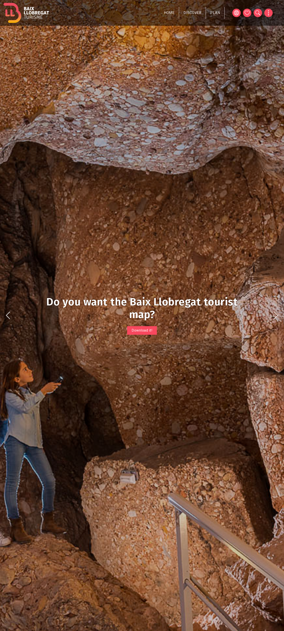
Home (169, 13)
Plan (215, 13)
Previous (8, 315)
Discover (192, 13)
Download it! (142, 330)
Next (276, 315)
